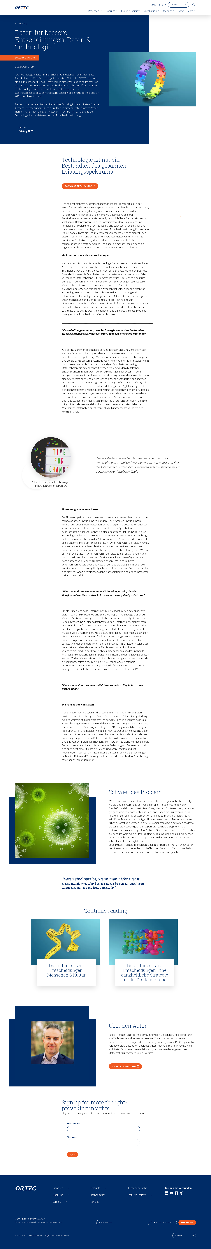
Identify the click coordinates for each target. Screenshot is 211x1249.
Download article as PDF (80, 186)
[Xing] (181, 1193)
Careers (56, 1201)
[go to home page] (22, 7)
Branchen (57, 1188)
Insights (21, 24)
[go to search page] (193, 4)
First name (72, 1137)
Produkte (95, 1188)
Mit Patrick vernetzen (125, 1066)
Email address (73, 1124)
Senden (187, 1222)
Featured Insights (136, 1194)
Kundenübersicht (137, 1188)
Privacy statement (35, 1235)
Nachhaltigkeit (97, 1194)
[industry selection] (164, 1222)
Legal (47, 1235)
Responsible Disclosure (60, 1235)
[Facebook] (176, 1193)
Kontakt (162, 5)
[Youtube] (171, 1193)
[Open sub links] (68, 1188)
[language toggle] (178, 5)
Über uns (57, 1194)
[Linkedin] (166, 1193)
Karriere (154, 5)
